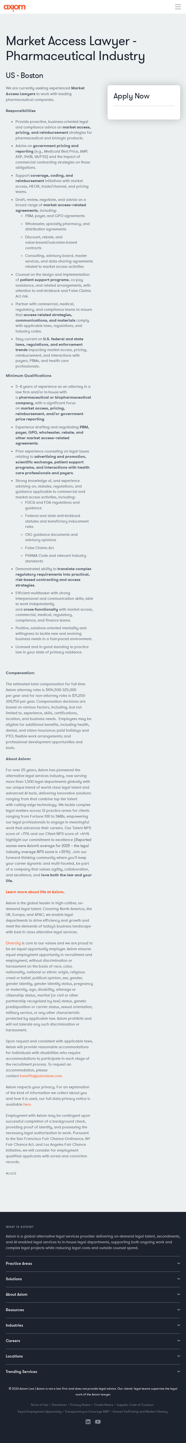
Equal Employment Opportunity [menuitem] (40, 1411)
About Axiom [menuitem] (16, 1294)
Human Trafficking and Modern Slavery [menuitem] (140, 1411)
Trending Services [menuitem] (21, 1371)
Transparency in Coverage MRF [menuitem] (87, 1411)
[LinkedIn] (88, 1423)
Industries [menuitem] (14, 1325)
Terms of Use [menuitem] (39, 1405)
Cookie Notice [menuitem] (103, 1405)
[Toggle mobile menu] (178, 7)
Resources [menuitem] (15, 1309)
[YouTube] (98, 1423)
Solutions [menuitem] (14, 1278)
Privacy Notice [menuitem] (80, 1405)
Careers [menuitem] (13, 1340)
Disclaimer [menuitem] (59, 1405)
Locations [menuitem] (14, 1356)
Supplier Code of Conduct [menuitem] (135, 1405)
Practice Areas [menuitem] (19, 1263)
